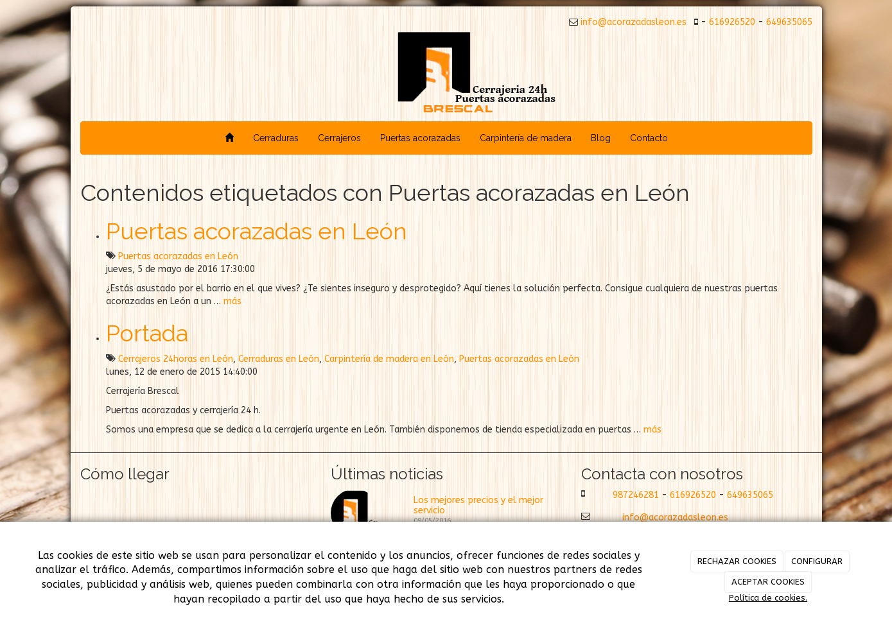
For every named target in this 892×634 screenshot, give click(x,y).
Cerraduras (276, 138)
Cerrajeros (339, 138)
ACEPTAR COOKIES (768, 582)
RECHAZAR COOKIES (736, 561)
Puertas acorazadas (420, 138)
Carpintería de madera (526, 138)
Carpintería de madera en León (389, 359)
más (232, 301)
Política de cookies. (768, 598)
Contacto (649, 138)
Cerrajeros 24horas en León (175, 359)
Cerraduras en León (278, 359)
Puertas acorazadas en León (256, 231)
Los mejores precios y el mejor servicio (478, 505)
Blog (601, 138)
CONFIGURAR (817, 561)
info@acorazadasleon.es (632, 22)
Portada (147, 333)
